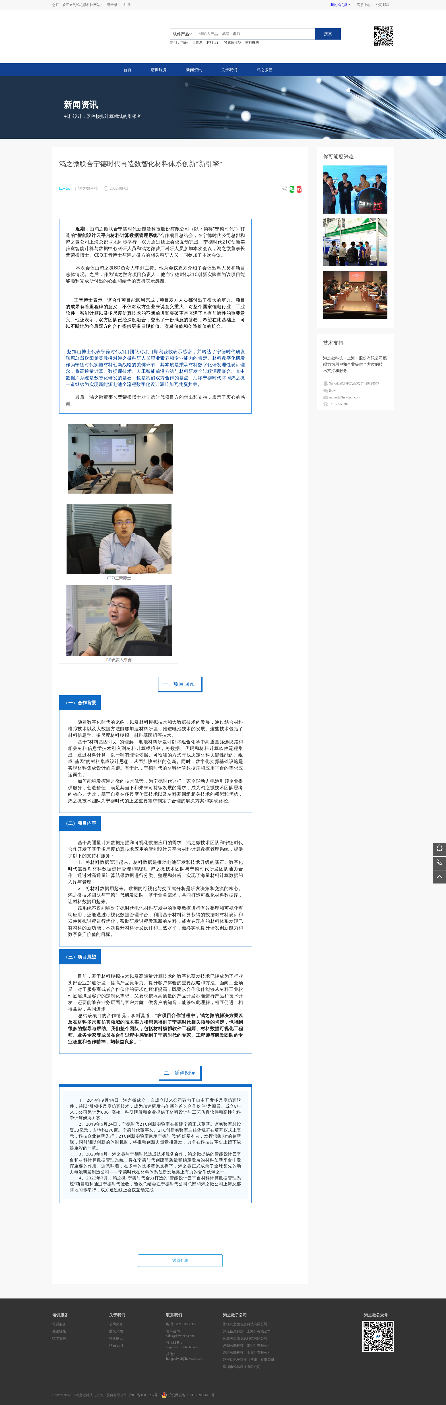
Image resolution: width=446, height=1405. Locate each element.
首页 (127, 70)
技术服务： (194, 1345)
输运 (184, 42)
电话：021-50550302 (181, 1324)
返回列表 (180, 1260)
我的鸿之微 (339, 5)
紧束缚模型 (232, 42)
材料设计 (213, 42)
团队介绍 (116, 1331)
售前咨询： (194, 1333)
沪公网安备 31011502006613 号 (191, 1395)
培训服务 (159, 70)
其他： (194, 1356)
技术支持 (59, 1338)
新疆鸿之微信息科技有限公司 (245, 1338)
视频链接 (59, 1331)
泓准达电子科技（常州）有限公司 (248, 1360)
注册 (127, 5)
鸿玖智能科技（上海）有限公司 (247, 1353)
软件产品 (181, 34)
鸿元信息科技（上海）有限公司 (247, 1331)
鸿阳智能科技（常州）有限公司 (247, 1345)
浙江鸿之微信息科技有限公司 (245, 1324)
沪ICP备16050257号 (143, 1395)
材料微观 (252, 42)
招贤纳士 (116, 1338)
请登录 (112, 5)
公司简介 (116, 1324)
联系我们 (116, 1345)
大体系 (197, 42)
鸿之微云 (264, 70)
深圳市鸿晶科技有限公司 (242, 1367)
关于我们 (229, 70)
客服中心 (364, 5)
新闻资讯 (194, 70)
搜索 (328, 34)
